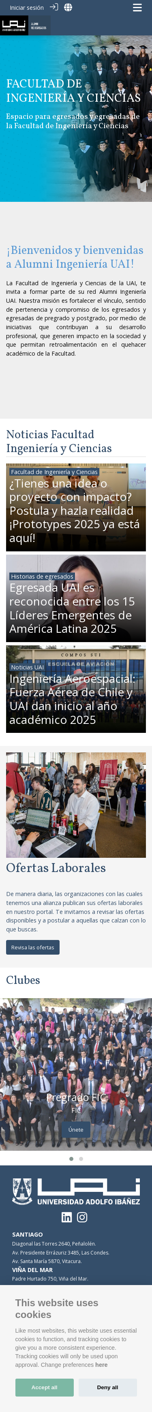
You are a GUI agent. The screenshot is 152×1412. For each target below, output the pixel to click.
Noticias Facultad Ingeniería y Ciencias (59, 442)
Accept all (44, 1387)
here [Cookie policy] (101, 1365)
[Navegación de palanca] (137, 7)
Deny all (107, 1387)
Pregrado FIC (76, 1097)
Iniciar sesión (27, 7)
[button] (71, 1158)
